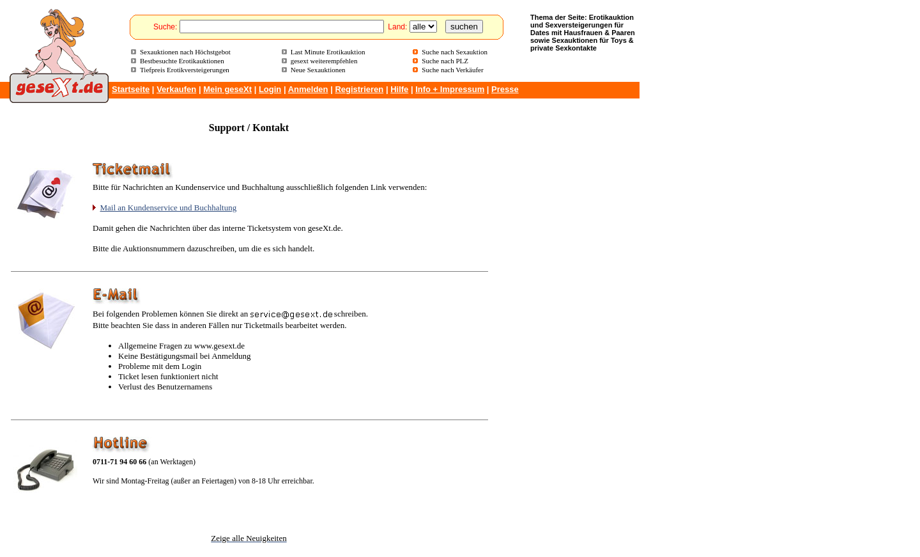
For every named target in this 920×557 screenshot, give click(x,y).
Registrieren (359, 89)
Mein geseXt (227, 89)
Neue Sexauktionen (318, 70)
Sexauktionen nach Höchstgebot (185, 52)
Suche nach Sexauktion (454, 52)
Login (270, 89)
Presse (505, 89)
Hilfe (399, 89)
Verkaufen (176, 89)
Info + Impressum (449, 89)
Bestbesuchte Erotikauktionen (182, 61)
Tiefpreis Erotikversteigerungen (184, 70)
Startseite (131, 89)
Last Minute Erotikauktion (328, 52)
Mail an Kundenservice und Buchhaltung (168, 207)
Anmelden (308, 89)
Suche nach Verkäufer (452, 70)
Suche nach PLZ (445, 61)
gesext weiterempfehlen (324, 61)
